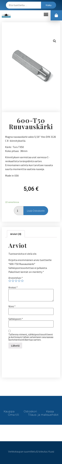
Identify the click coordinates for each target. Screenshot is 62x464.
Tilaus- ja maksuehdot (43, 414)
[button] (46, 14)
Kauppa (9, 411)
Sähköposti (15, 319)
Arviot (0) (15, 234)
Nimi (12, 306)
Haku (48, 5)
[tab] (16, 234)
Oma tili (13, 414)
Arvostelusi (15, 277)
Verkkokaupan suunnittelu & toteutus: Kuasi (31, 451)
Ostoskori (30, 411)
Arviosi (13, 287)
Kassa (50, 411)
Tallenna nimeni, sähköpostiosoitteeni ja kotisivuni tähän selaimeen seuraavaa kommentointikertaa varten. (30, 337)
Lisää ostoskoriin (36, 210)
